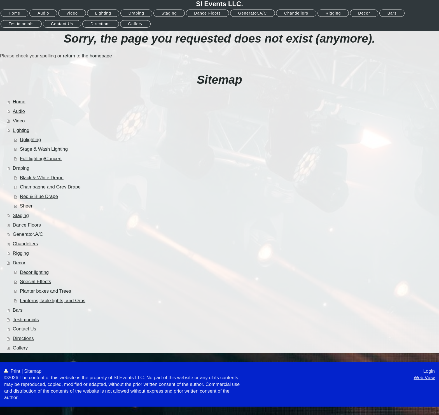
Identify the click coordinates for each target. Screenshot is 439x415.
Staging (21, 215)
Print (13, 371)
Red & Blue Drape (39, 196)
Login (429, 371)
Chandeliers (25, 243)
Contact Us (24, 329)
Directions (23, 338)
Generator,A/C (28, 234)
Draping (21, 168)
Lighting (21, 130)
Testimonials (26, 319)
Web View (424, 377)
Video (19, 120)
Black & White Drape (42, 177)
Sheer (26, 206)
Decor (19, 262)
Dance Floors (27, 225)
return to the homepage (87, 56)
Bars (18, 310)
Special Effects (35, 281)
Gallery (20, 348)
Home (19, 101)
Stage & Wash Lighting (44, 149)
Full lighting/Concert (41, 158)
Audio (19, 111)
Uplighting (30, 139)
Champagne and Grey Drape (50, 187)
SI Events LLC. (219, 4)
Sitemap (32, 371)
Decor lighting (34, 272)
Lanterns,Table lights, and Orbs (52, 300)
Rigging (21, 253)
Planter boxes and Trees (45, 291)
